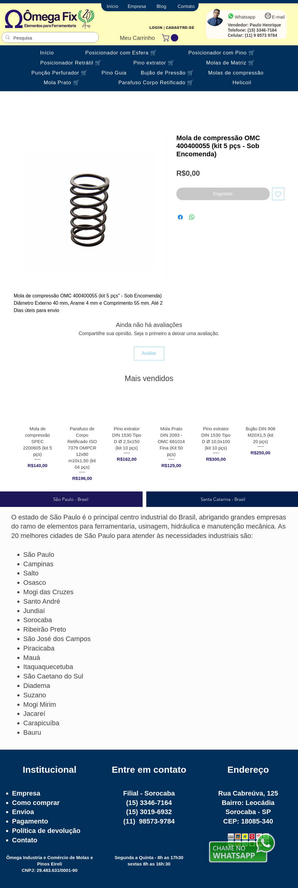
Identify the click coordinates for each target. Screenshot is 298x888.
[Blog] (161, 6)
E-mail (278, 16)
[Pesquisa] (49, 37)
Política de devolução (46, 830)
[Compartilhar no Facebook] (180, 217)
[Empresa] (136, 6)
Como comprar (36, 802)
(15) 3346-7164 (262, 30)
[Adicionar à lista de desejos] (278, 194)
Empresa (26, 793)
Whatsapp (245, 16)
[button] (171, 37)
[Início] (112, 6)
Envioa (23, 812)
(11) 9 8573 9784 (261, 35)
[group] (149, 440)
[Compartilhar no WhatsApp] (192, 217)
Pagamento (30, 821)
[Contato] (186, 6)
